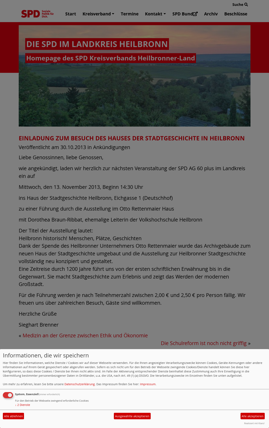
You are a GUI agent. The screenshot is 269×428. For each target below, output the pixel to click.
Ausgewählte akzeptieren (132, 416)
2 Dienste (22, 405)
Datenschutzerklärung (79, 384)
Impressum (148, 384)
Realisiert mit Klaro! (254, 423)
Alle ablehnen (13, 416)
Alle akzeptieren (253, 416)
